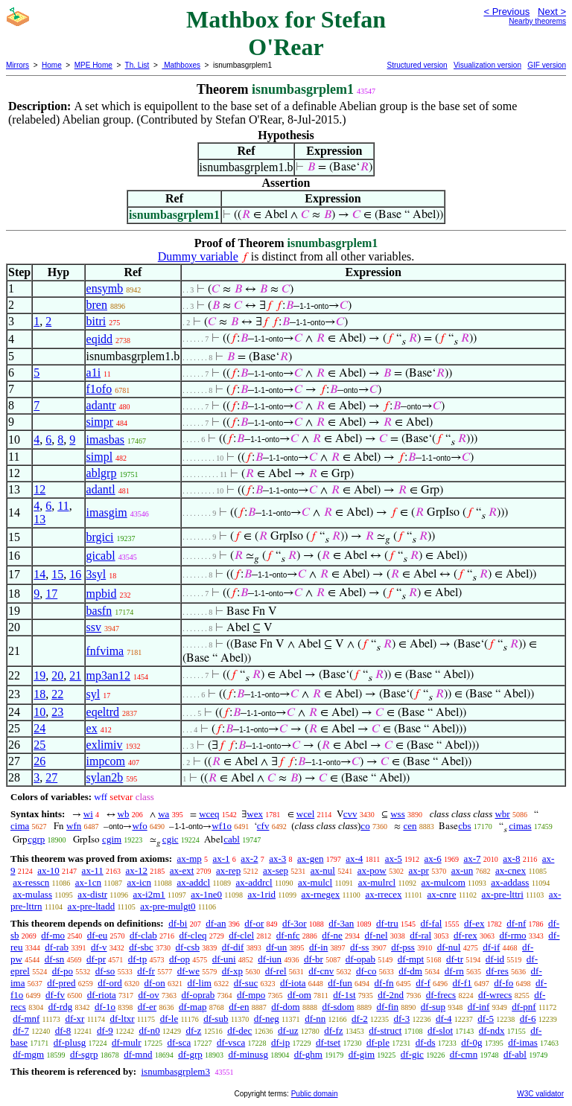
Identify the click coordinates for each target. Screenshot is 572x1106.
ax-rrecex (383, 894)
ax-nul (323, 870)
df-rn (454, 970)
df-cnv (321, 970)
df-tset (328, 1042)
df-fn (384, 982)
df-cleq (193, 935)
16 (75, 574)
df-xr (74, 1018)
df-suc (246, 982)
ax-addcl (193, 882)
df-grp (190, 1054)
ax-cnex (510, 870)
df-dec (239, 1030)
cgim (111, 839)
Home (52, 65)
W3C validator (540, 1094)
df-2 (360, 1018)
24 (39, 728)
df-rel (276, 970)
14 (39, 574)
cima (19, 825)
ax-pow (372, 870)
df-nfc (288, 935)
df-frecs (441, 994)
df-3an (341, 923)
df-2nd (391, 994)
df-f (423, 982)
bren (96, 304)
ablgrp (101, 473)
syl (93, 694)
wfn (73, 825)
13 (39, 519)
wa (163, 813)
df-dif (233, 947)
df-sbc (141, 947)
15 (57, 574)
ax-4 (354, 858)
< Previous (506, 11)
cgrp (36, 839)
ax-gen (310, 858)
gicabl (100, 555)
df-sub (215, 1018)
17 (51, 593)
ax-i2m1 (149, 894)
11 (63, 505)
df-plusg (70, 1042)
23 (57, 712)
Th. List (137, 65)
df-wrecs (495, 994)
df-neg (266, 1018)
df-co (366, 970)
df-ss (359, 947)
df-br (313, 959)
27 (51, 777)
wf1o (222, 825)
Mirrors (17, 65)
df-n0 (149, 1030)
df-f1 (462, 982)
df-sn (55, 959)
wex (255, 813)
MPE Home (93, 65)
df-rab (57, 947)
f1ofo (99, 389)
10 (39, 712)
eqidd (99, 339)
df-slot (440, 1030)
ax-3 (277, 858)
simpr (99, 421)
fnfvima (105, 651)
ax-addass (510, 882)
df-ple (378, 1042)
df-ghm (308, 1054)
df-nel (376, 935)
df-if (491, 947)
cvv (350, 813)
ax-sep (275, 870)
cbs (464, 825)
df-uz (288, 1030)
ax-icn (139, 882)
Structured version (417, 65)
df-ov (149, 994)
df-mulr (127, 1042)
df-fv (55, 994)
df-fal (431, 923)
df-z (193, 1030)
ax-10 (48, 870)
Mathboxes (181, 65)
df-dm (410, 970)
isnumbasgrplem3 (175, 1071)
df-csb (188, 947)
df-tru (387, 923)
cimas (520, 825)
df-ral (420, 935)
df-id (495, 959)
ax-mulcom (443, 882)
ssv (93, 627)
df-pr (96, 959)
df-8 (63, 1030)
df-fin (387, 1006)
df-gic (412, 1054)
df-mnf (26, 1018)
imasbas (105, 439)
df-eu (97, 935)
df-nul (449, 947)
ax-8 (511, 858)
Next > (552, 11)
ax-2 (249, 858)
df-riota (101, 994)
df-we (188, 970)
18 (39, 694)
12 (39, 489)
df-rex (465, 935)
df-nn (315, 1018)
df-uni (224, 959)
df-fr (146, 970)
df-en (239, 1006)
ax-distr (92, 894)
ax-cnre (441, 894)
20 (57, 675)
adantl (100, 489)
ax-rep (228, 870)
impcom (105, 761)
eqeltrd (102, 712)
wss (397, 813)
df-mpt (411, 959)
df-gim (362, 1054)
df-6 (528, 1018)
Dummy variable (198, 256)
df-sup (433, 1006)
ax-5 (393, 858)
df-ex (474, 923)
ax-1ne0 (206, 894)
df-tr (454, 959)
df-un (276, 947)
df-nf (516, 923)
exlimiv (104, 744)
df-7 (21, 1030)
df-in (318, 947)
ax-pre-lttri (502, 894)
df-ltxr (121, 1018)
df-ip (280, 1042)
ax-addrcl (254, 882)
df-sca (179, 1042)
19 (39, 675)
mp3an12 (108, 675)
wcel (305, 813)
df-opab (360, 959)
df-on (154, 982)
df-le (169, 1018)
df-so (105, 970)
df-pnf (524, 1006)
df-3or (294, 923)
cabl (231, 839)
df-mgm (28, 1054)
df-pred (61, 982)
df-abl (515, 1054)
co (364, 825)
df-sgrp (84, 1054)
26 (39, 761)
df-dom (285, 1006)
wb (124, 813)
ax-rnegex (320, 894)
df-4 (444, 1018)
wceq (209, 813)
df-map (193, 1006)
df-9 (105, 1030)
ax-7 (471, 858)
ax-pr (418, 870)
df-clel (241, 935)
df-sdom (338, 1006)
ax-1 (221, 858)
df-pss (403, 947)
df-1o (105, 1006)
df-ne (332, 935)
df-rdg (60, 1006)
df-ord (110, 982)
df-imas (523, 1042)
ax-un (462, 870)
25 (39, 744)
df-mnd (138, 1054)
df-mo (53, 935)
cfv (263, 825)
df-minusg (247, 1054)
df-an (216, 923)
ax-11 (93, 870)
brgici (100, 537)
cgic (170, 839)
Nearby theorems (537, 21)
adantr (101, 405)
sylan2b (105, 777)
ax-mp (189, 858)
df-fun (340, 982)
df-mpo (251, 994)
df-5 (485, 1018)
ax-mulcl (315, 882)
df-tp (137, 959)
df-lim (199, 982)
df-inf (479, 1006)
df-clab (143, 935)
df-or (254, 923)
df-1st (344, 994)
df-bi (177, 923)
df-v (99, 947)
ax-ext (182, 870)
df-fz (333, 1030)
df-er (147, 1006)
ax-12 (136, 870)
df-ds (426, 1042)
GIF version (546, 65)
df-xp (232, 970)
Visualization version (487, 65)
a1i (93, 372)
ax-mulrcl (377, 882)
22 (57, 694)
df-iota (293, 982)
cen (409, 825)
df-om (299, 994)
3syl (96, 574)
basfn (99, 610)
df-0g (471, 1042)
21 (75, 675)
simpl (99, 456)
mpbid (101, 593)
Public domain (314, 1094)
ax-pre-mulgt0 (167, 906)
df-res (497, 970)
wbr (502, 813)
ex (92, 728)
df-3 (401, 1018)
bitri (96, 321)
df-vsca (231, 1042)
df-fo (503, 982)
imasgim (106, 512)
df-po (62, 970)
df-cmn (464, 1054)
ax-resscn (31, 882)
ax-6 (433, 858)
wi (88, 813)
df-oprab (198, 994)
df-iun (270, 959)
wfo (139, 825)
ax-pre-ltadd (91, 906)
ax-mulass (32, 894)
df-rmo (512, 935)
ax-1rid (261, 894)
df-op (179, 959)
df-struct (385, 1030)
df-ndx (492, 1030)
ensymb (105, 288)
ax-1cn (88, 882)
